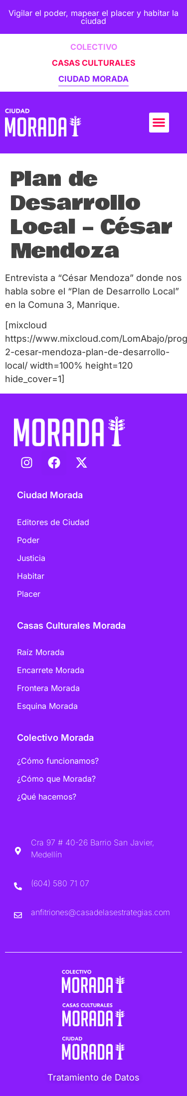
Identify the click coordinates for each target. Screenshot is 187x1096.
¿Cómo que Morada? (56, 779)
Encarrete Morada (50, 670)
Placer (28, 594)
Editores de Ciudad (53, 522)
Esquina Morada (47, 706)
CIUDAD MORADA (93, 79)
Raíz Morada (40, 652)
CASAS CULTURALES (93, 63)
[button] (159, 123)
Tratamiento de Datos (93, 1077)
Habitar (30, 576)
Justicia (31, 558)
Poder (28, 540)
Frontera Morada (48, 688)
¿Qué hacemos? (46, 797)
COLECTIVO (93, 47)
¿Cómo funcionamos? (58, 761)
